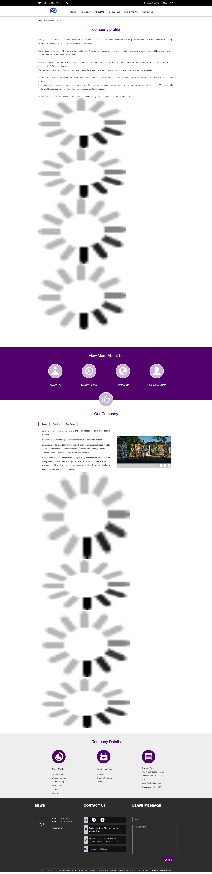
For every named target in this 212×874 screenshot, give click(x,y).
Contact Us (147, 11)
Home (73, 11)
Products (84, 11)
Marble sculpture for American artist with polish (63, 819)
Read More (57, 828)
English (169, 3)
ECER (106, 873)
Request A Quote (151, 3)
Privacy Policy (46, 870)
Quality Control (131, 11)
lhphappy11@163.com (52, 3)
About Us (99, 11)
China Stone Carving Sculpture (66, 870)
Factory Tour (114, 11)
